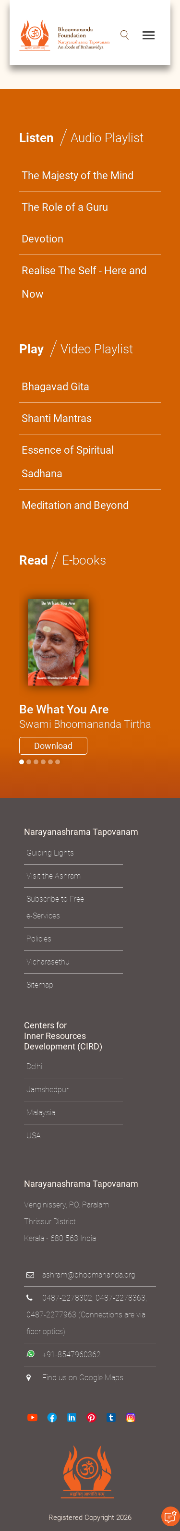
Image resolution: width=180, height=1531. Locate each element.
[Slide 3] (43, 761)
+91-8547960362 (71, 1354)
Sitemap (39, 984)
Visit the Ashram (53, 875)
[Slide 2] (36, 761)
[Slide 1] (28, 761)
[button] (124, 35)
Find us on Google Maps (82, 1377)
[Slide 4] (50, 761)
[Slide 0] (21, 761)
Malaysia (40, 1112)
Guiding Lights (50, 852)
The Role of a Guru (65, 207)
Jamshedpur (47, 1089)
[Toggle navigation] (148, 35)
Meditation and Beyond (75, 505)
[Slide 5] (57, 761)
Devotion (42, 239)
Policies (38, 938)
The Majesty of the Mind (77, 175)
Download (53, 746)
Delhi (34, 1066)
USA (33, 1135)
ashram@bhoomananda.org (88, 1274)
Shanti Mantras (57, 418)
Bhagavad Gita (55, 387)
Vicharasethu (48, 961)
